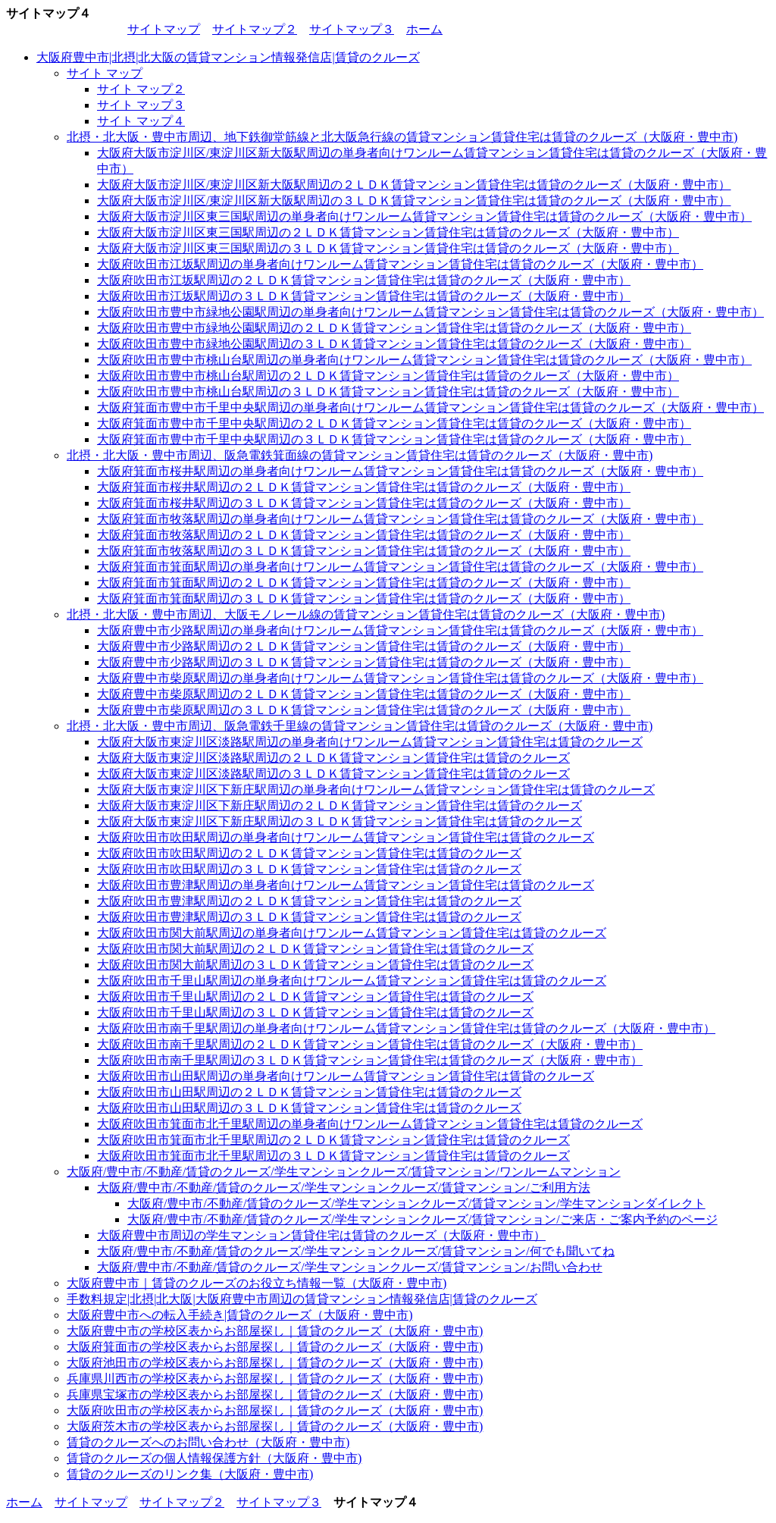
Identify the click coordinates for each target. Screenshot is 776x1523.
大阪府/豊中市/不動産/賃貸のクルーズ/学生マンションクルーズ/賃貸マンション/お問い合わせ (349, 1267)
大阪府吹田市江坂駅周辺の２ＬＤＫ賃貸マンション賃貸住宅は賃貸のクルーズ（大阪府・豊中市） (363, 280)
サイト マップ (104, 73)
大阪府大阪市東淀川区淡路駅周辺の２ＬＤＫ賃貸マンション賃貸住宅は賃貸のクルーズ (333, 757)
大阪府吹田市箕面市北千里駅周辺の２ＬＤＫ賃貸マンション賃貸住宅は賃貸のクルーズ (333, 1139)
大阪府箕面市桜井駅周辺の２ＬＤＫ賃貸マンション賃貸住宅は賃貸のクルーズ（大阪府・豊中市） (363, 487)
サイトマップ (163, 29)
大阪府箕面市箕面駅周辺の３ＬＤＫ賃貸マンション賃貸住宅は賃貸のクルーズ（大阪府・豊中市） (363, 598)
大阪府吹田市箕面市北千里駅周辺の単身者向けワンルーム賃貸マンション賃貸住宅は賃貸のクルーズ (370, 1123)
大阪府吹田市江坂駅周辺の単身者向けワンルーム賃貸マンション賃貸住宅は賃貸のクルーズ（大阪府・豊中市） (400, 264)
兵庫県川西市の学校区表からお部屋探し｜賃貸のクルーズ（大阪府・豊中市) (275, 1378)
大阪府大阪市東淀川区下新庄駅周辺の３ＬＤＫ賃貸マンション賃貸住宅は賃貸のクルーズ (339, 821)
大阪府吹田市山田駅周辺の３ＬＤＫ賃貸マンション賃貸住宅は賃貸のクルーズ (309, 1108)
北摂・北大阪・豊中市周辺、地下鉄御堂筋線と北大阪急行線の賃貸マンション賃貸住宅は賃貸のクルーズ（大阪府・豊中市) (402, 136)
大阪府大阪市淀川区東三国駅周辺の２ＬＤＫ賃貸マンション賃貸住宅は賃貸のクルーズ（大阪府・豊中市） (388, 232)
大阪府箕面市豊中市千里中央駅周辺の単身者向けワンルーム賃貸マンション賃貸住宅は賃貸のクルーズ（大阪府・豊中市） (430, 407)
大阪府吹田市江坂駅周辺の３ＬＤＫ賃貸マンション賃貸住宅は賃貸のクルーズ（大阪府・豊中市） (363, 296)
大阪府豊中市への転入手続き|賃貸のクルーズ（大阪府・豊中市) (240, 1314)
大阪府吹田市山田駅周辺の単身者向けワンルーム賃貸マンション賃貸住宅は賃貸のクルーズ (345, 1076)
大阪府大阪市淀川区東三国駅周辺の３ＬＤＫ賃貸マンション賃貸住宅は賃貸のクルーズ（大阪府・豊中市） (388, 248)
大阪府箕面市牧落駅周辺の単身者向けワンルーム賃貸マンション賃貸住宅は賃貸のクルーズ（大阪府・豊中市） (400, 518)
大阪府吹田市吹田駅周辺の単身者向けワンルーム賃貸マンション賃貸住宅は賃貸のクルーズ (345, 837)
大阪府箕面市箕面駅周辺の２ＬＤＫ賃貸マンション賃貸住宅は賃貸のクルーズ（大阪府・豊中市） (363, 582)
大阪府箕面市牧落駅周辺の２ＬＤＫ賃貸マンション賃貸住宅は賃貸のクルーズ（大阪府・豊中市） (363, 534)
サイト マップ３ (141, 105)
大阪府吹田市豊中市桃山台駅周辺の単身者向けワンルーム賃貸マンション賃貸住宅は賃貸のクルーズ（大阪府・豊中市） (424, 359)
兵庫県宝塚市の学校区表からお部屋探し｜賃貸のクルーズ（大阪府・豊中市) (275, 1394)
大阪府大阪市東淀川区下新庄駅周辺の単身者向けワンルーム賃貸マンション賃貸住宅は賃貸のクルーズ (376, 789)
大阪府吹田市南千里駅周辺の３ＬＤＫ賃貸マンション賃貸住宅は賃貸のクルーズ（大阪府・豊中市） (370, 1060)
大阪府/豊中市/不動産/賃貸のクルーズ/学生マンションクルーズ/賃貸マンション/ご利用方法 (343, 1187)
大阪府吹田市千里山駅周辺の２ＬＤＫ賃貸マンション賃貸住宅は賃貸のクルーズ (315, 996)
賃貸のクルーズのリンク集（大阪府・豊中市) (190, 1474)
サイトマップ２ (254, 29)
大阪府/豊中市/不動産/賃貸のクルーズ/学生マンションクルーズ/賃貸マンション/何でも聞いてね (356, 1251)
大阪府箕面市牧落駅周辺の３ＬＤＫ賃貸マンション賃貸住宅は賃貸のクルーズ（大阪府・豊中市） (363, 550)
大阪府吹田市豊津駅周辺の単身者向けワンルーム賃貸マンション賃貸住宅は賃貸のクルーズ (345, 885)
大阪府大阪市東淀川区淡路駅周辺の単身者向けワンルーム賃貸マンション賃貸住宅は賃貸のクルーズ (370, 741)
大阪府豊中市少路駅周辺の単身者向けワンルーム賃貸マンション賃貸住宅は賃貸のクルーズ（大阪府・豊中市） (400, 630)
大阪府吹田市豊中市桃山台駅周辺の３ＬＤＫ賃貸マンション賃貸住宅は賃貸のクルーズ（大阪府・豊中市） (388, 391)
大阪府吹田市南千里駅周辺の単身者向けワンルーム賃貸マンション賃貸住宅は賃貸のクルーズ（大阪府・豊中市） (406, 1028)
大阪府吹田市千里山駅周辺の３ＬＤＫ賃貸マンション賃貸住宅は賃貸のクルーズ (315, 1012)
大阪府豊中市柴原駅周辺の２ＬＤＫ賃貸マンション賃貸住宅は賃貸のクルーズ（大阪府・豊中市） (363, 694)
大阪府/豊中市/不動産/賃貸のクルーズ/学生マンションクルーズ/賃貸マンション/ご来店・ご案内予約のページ (422, 1219)
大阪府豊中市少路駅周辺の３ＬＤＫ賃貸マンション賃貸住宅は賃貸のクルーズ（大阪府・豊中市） (363, 662)
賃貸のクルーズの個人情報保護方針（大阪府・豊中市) (214, 1458)
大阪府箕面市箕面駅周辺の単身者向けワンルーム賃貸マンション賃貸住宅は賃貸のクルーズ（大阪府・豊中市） (400, 566)
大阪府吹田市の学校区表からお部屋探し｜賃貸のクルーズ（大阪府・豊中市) (275, 1410)
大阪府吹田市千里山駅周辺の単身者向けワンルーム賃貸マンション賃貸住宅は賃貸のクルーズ (351, 980)
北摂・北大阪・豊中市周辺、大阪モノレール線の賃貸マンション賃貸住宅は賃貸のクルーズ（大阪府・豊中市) (366, 614)
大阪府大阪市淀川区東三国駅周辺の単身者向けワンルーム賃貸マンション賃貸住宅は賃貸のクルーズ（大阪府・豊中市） (424, 216)
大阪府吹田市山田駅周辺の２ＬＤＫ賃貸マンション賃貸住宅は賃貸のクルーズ (309, 1092)
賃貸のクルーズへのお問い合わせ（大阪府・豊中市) (208, 1442)
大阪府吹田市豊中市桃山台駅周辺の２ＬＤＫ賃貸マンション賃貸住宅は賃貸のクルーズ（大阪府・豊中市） (388, 375)
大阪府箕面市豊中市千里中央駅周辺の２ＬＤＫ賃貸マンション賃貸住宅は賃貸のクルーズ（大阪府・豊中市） (394, 423)
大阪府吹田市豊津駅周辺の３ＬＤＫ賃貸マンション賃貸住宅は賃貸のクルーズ (309, 916)
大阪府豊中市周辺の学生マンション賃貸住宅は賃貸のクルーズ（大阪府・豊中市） (321, 1235)
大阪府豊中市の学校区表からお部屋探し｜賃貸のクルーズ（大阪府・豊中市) (275, 1330)
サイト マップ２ (141, 89)
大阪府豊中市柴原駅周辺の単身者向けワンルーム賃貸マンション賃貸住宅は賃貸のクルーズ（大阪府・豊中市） (400, 678)
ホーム (424, 29)
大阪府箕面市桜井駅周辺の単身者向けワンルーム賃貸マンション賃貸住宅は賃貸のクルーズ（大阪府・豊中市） (400, 471)
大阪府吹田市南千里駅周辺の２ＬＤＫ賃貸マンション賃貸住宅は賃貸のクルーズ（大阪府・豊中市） (370, 1044)
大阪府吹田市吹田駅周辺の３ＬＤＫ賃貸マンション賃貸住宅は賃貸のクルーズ (309, 869)
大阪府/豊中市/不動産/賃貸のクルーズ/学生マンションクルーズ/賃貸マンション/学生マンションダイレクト (416, 1203)
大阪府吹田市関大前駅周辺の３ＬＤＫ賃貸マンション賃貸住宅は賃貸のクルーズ (315, 964)
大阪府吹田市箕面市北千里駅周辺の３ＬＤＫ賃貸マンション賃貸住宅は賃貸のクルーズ (333, 1155)
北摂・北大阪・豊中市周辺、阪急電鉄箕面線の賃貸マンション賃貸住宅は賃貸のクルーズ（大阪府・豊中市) (359, 455)
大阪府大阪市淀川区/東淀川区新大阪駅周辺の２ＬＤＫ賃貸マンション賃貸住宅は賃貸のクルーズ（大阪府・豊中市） (414, 184)
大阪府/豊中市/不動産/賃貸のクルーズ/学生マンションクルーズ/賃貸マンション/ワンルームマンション (344, 1171)
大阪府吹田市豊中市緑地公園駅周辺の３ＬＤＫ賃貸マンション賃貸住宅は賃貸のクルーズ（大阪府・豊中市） (394, 343)
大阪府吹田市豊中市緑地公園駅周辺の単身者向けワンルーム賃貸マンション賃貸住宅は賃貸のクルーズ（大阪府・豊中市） (430, 312)
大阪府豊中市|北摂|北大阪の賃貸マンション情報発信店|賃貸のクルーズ (228, 57)
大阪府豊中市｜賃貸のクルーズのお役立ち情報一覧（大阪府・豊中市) (256, 1283)
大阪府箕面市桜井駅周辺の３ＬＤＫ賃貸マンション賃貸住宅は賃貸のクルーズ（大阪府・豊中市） (363, 503)
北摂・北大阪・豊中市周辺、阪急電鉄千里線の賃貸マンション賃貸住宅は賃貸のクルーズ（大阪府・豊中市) (359, 725)
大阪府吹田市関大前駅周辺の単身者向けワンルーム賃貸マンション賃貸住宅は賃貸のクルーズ (351, 932)
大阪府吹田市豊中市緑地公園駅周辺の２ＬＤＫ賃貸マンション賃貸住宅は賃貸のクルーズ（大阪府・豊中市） (394, 327)
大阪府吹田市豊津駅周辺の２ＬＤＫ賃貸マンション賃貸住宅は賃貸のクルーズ (309, 901)
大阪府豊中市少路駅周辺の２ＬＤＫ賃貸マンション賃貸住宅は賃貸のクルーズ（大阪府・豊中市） (363, 646)
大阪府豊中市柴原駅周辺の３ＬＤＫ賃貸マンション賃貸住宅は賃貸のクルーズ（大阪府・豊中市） (363, 710)
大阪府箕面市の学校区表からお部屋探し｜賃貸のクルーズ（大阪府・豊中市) (275, 1346)
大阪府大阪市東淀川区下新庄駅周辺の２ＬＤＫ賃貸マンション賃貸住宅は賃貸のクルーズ (339, 805)
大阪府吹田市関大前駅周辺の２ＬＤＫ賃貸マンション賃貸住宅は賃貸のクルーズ (315, 948)
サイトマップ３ (351, 29)
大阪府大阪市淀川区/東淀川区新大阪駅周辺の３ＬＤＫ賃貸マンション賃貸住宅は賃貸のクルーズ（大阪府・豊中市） (414, 200)
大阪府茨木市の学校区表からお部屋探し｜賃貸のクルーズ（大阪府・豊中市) (275, 1426)
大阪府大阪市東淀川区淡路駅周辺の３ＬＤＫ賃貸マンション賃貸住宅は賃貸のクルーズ (333, 773)
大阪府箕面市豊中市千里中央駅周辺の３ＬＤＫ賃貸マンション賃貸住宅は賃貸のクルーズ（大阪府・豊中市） (394, 439)
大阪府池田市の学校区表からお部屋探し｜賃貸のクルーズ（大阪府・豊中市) (275, 1362)
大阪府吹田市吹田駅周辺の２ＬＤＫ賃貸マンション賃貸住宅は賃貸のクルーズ (309, 853)
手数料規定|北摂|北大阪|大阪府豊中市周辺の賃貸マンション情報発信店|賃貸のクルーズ (302, 1299)
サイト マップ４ (141, 120)
